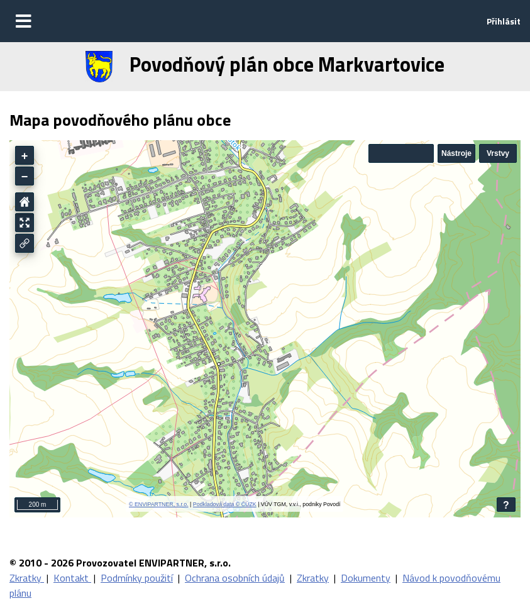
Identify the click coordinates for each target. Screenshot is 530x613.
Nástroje (456, 153)
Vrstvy (498, 153)
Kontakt (72, 577)
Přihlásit (504, 21)
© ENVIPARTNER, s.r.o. (159, 504)
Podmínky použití (137, 577)
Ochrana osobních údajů (235, 577)
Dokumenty (365, 577)
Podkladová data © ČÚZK (225, 504)
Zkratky (26, 577)
